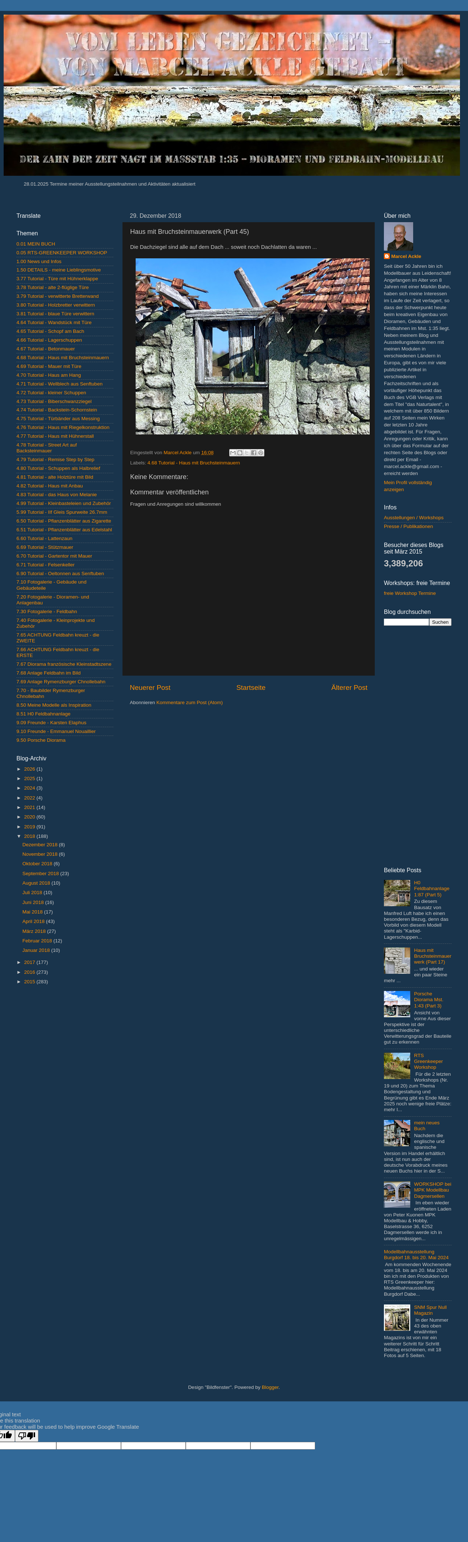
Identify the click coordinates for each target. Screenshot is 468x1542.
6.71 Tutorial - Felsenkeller (45, 564)
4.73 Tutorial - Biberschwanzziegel (54, 401)
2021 (30, 807)
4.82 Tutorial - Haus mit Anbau (49, 486)
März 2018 (34, 931)
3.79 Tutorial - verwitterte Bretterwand (57, 296)
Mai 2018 (33, 912)
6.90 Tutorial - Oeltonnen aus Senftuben (60, 573)
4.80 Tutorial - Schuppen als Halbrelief (58, 468)
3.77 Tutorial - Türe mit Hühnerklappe (57, 278)
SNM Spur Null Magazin (430, 1310)
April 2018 (34, 921)
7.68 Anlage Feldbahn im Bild (48, 673)
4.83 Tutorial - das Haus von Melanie (56, 494)
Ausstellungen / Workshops (414, 517)
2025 (30, 778)
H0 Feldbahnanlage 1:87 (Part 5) (431, 888)
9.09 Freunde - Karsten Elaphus (51, 722)
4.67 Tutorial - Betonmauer (45, 349)
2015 (30, 981)
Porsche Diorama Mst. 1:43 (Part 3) (428, 999)
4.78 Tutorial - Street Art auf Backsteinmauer (46, 447)
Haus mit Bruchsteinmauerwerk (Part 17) (432, 956)
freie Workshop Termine (410, 593)
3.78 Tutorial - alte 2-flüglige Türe (52, 287)
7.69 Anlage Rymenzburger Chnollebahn (60, 681)
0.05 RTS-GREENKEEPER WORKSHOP (61, 252)
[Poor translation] (26, 1436)
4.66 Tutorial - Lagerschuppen (49, 340)
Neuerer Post (150, 687)
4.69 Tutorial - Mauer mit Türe (49, 366)
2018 (30, 836)
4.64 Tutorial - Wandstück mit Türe (54, 322)
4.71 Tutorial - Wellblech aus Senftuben (59, 384)
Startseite (250, 687)
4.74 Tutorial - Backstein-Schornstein (56, 410)
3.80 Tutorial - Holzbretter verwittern (55, 305)
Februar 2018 (37, 940)
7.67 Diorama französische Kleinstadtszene (64, 664)
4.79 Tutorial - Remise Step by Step (55, 459)
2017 (30, 962)
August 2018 (37, 883)
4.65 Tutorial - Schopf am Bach (50, 331)
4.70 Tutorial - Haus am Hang (48, 375)
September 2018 (41, 873)
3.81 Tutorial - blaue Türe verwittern (55, 313)
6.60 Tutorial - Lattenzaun (44, 538)
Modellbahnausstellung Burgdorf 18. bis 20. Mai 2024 (416, 1254)
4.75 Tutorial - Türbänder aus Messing (58, 418)
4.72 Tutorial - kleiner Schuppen (51, 392)
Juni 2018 (33, 902)
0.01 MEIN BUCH (35, 244)
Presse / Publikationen (408, 526)
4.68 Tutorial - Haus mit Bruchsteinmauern (193, 463)
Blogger (270, 1387)
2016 (30, 972)
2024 (30, 788)
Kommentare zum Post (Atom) (189, 702)
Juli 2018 (33, 892)
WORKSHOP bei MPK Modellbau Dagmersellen (432, 1190)
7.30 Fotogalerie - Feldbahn (46, 611)
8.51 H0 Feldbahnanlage (43, 714)
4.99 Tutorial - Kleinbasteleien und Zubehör (63, 503)
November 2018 (40, 854)
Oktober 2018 (38, 863)
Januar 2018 (36, 950)
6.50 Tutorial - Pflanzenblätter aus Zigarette (63, 521)
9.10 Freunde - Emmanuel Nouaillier (56, 731)
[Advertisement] (64, 1042)
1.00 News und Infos (38, 261)
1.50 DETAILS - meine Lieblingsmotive (58, 270)
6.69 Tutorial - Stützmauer (44, 547)
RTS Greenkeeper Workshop (428, 1061)
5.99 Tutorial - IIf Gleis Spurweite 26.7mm (61, 512)
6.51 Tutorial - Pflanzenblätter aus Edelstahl (64, 529)
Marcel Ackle (406, 256)
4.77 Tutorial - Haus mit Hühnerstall (55, 436)
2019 (30, 826)
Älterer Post (349, 687)
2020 (30, 817)
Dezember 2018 (40, 844)
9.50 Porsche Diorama (40, 740)
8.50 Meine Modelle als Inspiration (53, 705)
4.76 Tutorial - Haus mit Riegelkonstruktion (62, 427)
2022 (30, 798)
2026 (30, 769)
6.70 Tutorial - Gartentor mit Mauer (54, 556)
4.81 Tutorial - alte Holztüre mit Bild (54, 477)
